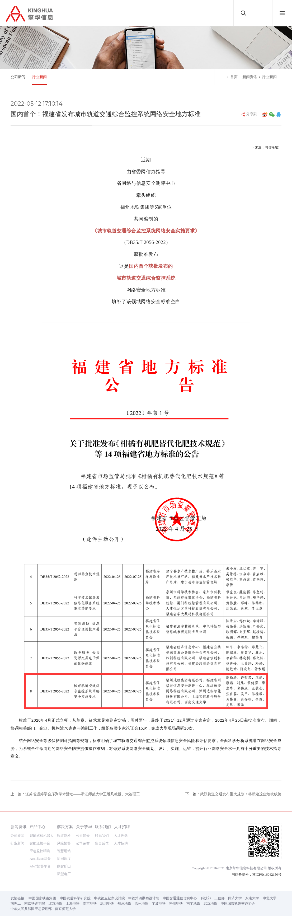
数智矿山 (64, 866)
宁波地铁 (159, 903)
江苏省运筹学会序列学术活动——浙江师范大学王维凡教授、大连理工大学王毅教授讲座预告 (101, 794)
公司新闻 (18, 77)
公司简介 (83, 836)
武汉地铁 (210, 903)
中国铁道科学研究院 (75, 898)
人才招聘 (122, 826)
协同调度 (64, 859)
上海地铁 (72, 903)
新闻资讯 (249, 77)
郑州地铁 (124, 903)
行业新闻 (39, 77)
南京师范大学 (65, 909)
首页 (234, 77)
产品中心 (37, 826)
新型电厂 (64, 874)
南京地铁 (90, 903)
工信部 (219, 898)
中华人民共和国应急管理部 (31, 909)
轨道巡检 (64, 836)
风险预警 (64, 843)
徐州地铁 (141, 903)
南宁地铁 (193, 903)
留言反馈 (102, 843)
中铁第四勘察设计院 (143, 898)
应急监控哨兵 (40, 851)
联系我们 (103, 826)
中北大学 (269, 898)
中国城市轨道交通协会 (238, 903)
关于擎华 (84, 826)
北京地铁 (55, 903)
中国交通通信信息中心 (180, 898)
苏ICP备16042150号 (266, 874)
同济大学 (235, 898)
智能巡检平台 (40, 843)
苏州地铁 (176, 903)
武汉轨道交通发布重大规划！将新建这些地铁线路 (240, 794)
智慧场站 (64, 851)
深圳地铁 (107, 903)
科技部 (206, 898)
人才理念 (121, 836)
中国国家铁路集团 (42, 898)
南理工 (16, 903)
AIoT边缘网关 (40, 859)
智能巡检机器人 (42, 836)
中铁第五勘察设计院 (109, 898)
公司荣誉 (83, 843)
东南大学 (252, 898)
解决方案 (65, 826)
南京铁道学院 (34, 903)
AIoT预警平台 (40, 866)
